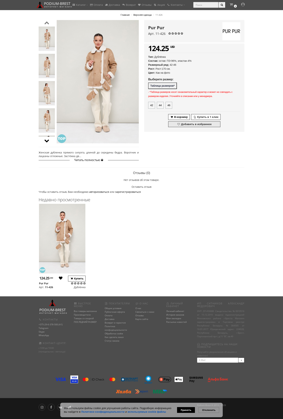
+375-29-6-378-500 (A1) (51, 324)
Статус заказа (112, 340)
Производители (82, 314)
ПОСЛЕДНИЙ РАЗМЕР (85, 322)
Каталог (80, 4)
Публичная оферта (115, 311)
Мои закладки (173, 318)
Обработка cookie (114, 333)
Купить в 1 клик (206, 117)
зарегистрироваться (128, 192)
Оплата (96, 4)
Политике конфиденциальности (103, 411)
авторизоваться (99, 192)
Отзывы (145, 4)
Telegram (43, 328)
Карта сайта (141, 319)
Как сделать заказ (114, 337)
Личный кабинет (175, 311)
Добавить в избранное (194, 124)
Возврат (129, 4)
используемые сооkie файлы (147, 411)
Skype (42, 331)
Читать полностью (88, 160)
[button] (233, 5)
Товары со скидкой (84, 318)
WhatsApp (44, 335)
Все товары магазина (85, 311)
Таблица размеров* (162, 85)
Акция (159, 4)
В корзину (179, 117)
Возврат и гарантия (115, 322)
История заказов (175, 314)
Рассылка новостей (176, 322)
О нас (138, 308)
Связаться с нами (144, 311)
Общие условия (113, 308)
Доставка (112, 4)
